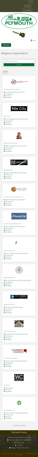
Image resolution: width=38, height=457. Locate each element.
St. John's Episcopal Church (10, 331)
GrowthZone (22, 425)
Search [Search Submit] (19, 64)
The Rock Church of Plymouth (10, 358)
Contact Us (20, 445)
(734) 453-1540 (20, 442)
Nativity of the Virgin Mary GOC (11, 143)
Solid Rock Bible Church (9, 304)
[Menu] (33, 40)
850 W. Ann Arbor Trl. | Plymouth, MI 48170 (20, 440)
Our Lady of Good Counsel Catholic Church (13, 197)
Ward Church (7, 385)
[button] (31, 1)
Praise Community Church (9, 250)
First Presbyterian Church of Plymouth (12, 89)
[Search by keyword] (19, 61)
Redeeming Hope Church (9, 277)
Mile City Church (7, 116)
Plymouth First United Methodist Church (12, 223)
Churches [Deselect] (5, 71)
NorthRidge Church (8, 170)
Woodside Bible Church (9, 410)
